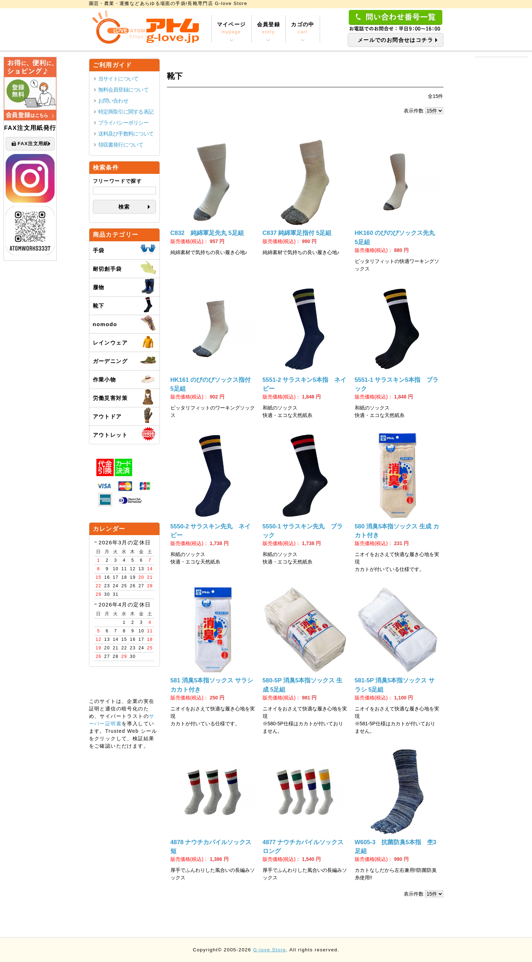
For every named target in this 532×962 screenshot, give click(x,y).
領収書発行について (121, 145)
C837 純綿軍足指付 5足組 (297, 233)
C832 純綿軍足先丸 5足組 (207, 233)
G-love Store (269, 949)
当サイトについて (118, 79)
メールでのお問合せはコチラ (395, 40)
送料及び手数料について (126, 134)
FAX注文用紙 (30, 144)
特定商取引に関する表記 (126, 112)
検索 (124, 207)
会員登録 (268, 28)
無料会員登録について (123, 90)
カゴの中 (302, 28)
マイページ (231, 28)
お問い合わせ (113, 101)
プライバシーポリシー (123, 123)
